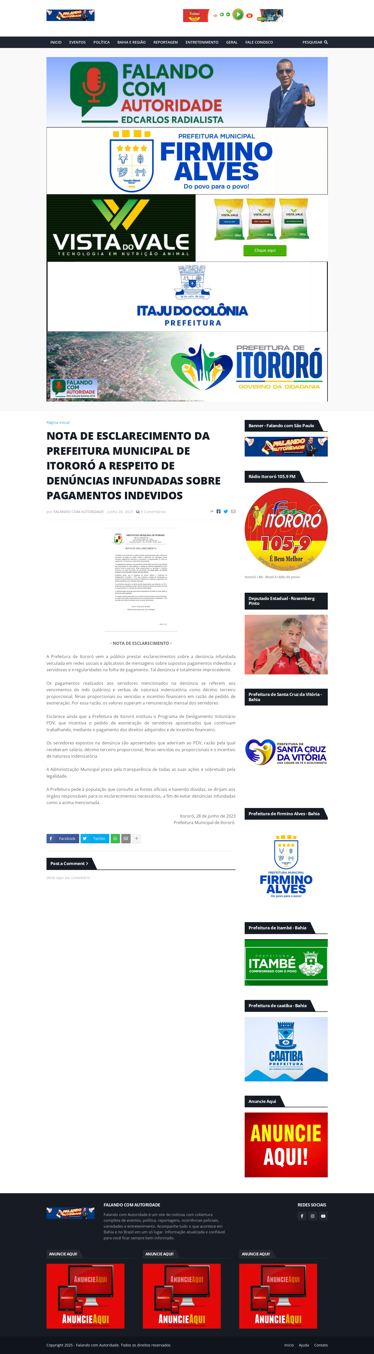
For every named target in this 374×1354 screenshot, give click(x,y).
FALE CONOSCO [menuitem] (259, 42)
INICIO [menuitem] (56, 42)
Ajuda (304, 1345)
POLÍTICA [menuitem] (102, 42)
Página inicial (58, 422)
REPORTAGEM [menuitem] (165, 42)
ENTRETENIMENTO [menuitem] (202, 42)
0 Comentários (153, 511)
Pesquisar (312, 42)
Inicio (289, 1345)
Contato (321, 1345)
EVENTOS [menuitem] (77, 42)
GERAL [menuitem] (232, 42)
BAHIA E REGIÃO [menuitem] (131, 42)
